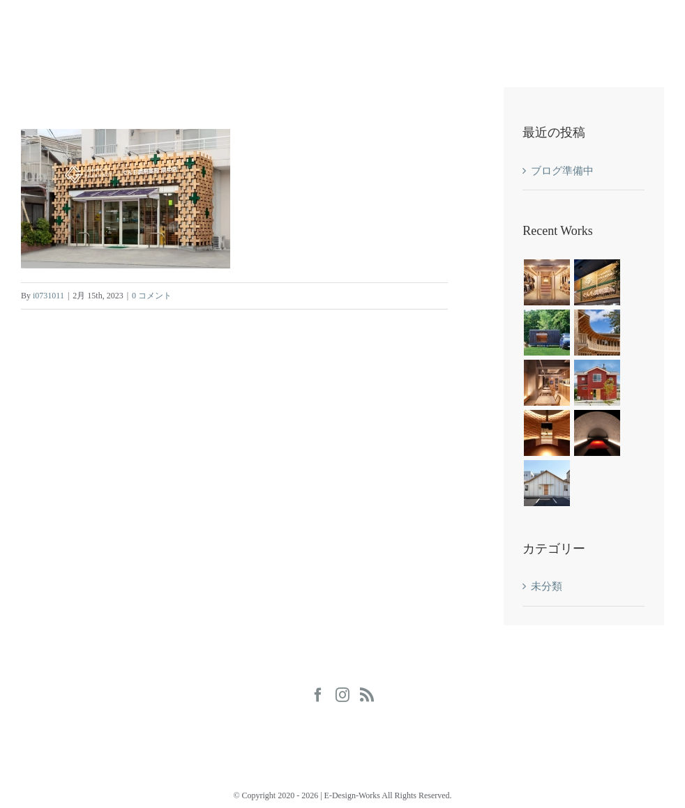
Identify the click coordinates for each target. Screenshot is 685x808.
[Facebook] (318, 695)
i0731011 (48, 295)
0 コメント (152, 295)
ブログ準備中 (562, 170)
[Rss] (367, 695)
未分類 (546, 586)
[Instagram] (342, 695)
